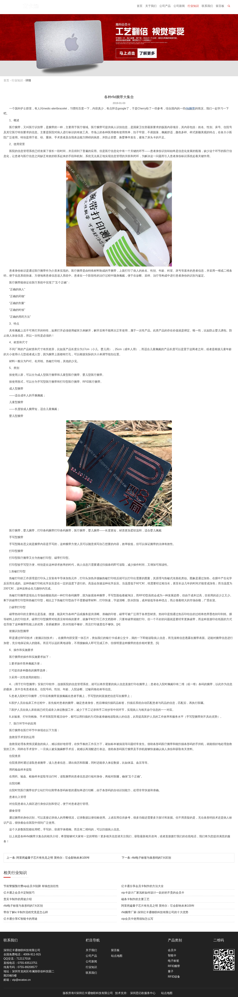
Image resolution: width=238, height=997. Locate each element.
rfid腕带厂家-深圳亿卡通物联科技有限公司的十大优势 (154, 912)
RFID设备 (174, 976)
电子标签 (173, 960)
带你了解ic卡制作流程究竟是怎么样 (26, 912)
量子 (170, 971)
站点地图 (116, 955)
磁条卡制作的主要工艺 (135, 899)
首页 (139, 6)
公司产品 (165, 6)
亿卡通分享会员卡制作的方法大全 (142, 886)
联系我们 (207, 6)
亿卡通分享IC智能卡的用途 (20, 918)
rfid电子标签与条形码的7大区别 (151, 857)
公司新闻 (179, 6)
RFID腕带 (174, 966)
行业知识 (193, 6)
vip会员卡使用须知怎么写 (137, 918)
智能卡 (172, 955)
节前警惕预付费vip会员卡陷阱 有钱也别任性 (31, 886)
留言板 (220, 6)
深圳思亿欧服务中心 (142, 993)
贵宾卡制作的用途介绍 (18, 899)
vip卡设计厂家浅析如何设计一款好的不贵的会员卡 (152, 892)
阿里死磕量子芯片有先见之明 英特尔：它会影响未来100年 (53, 857)
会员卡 (172, 950)
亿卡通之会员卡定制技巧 (19, 892)
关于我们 (151, 6)
